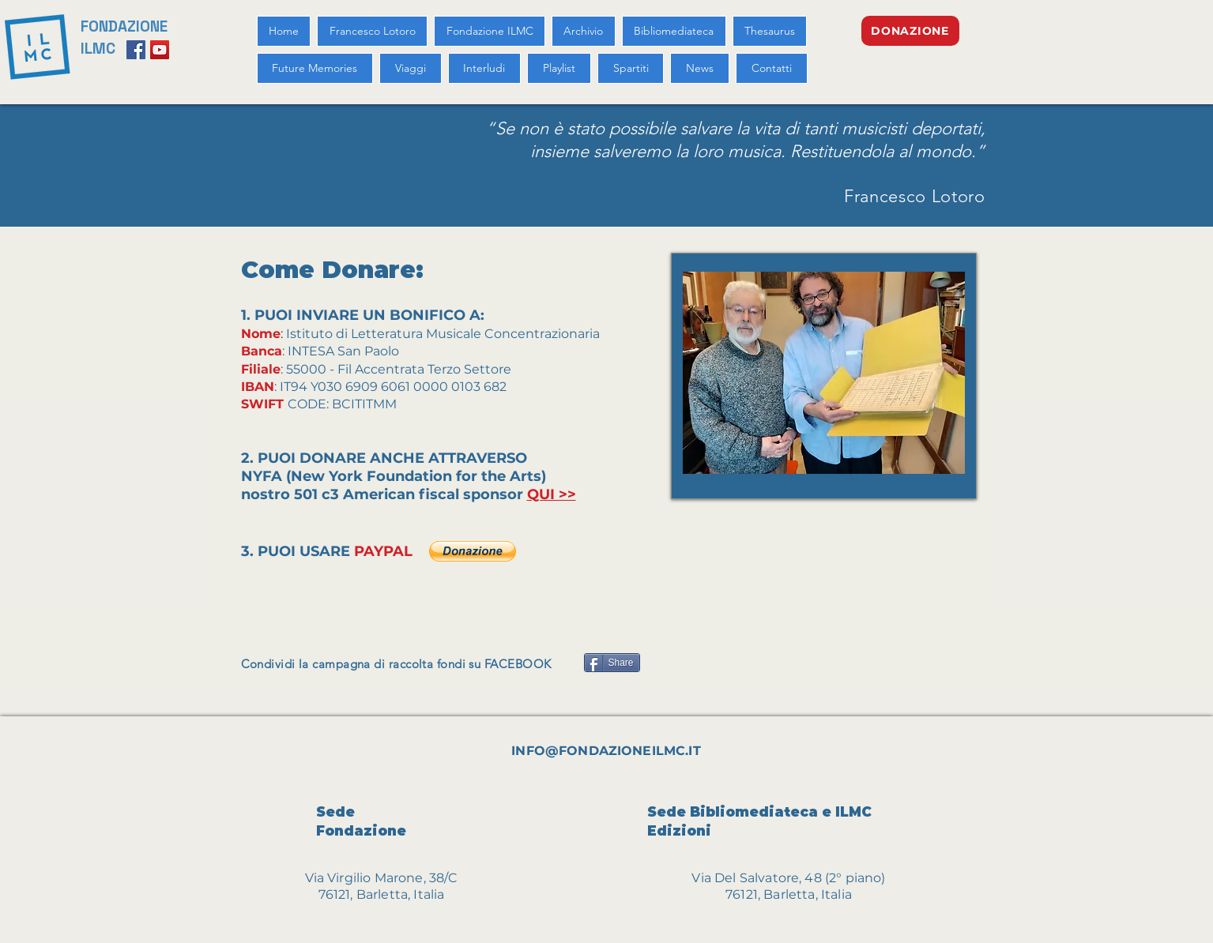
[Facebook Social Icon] (135, 49)
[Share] (612, 662)
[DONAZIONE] (910, 31)
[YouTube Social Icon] (159, 49)
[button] (472, 551)
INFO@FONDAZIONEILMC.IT (606, 750)
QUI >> (551, 494)
